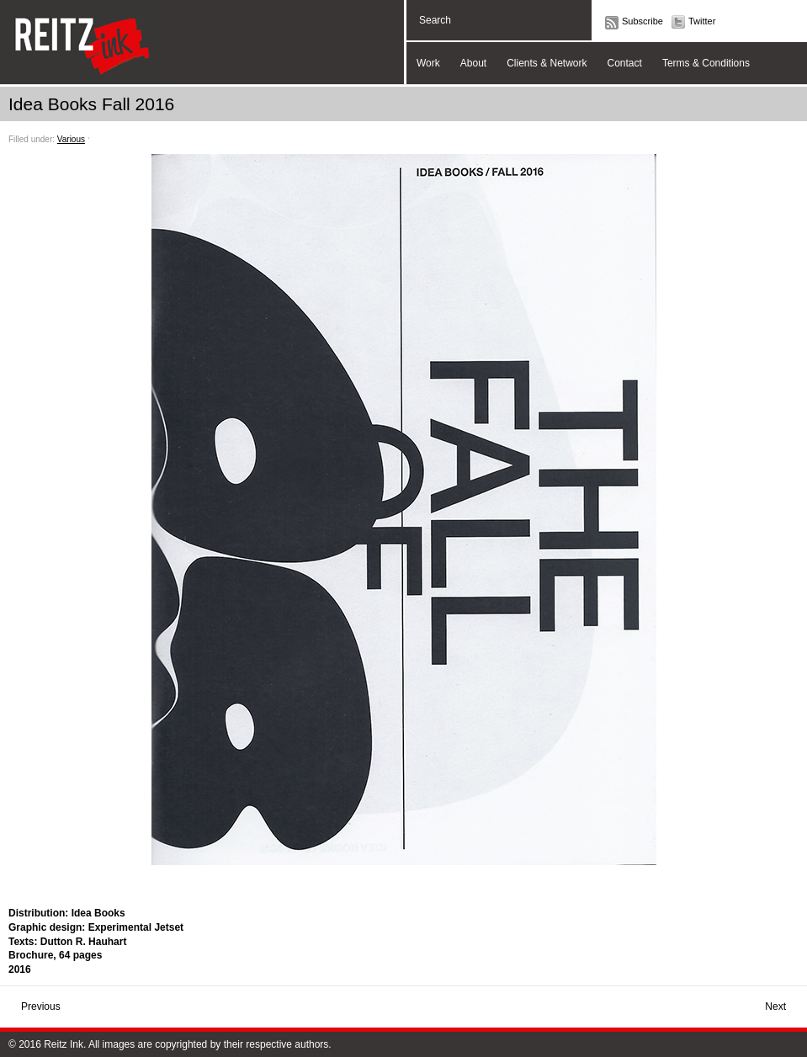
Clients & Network (547, 63)
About (473, 63)
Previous (41, 1006)
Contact (625, 63)
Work (428, 63)
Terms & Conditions (706, 63)
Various (71, 139)
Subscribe (642, 21)
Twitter (701, 21)
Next (775, 1006)
